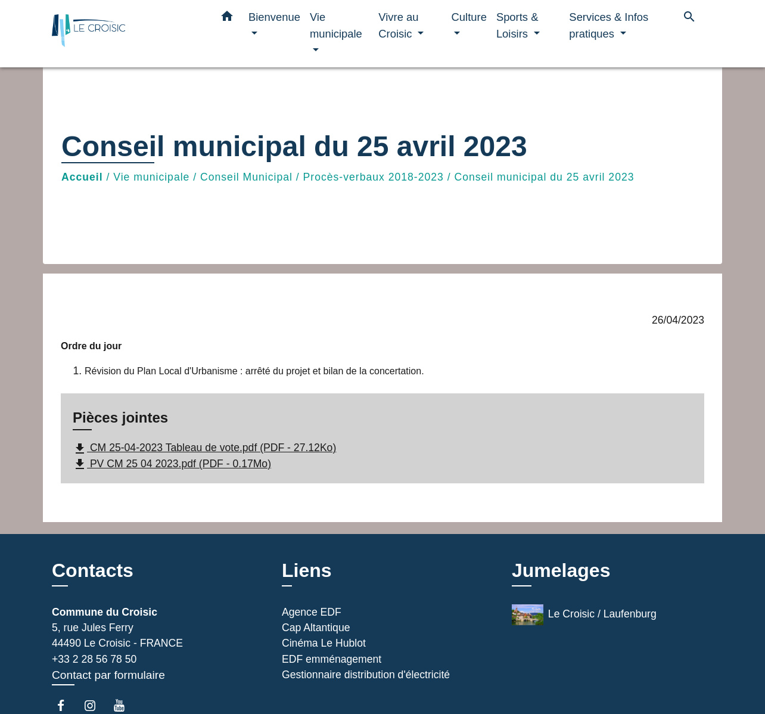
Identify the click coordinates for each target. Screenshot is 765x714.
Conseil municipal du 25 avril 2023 (545, 177)
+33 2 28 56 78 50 (94, 659)
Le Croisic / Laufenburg (584, 614)
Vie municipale (151, 177)
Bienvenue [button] (274, 17)
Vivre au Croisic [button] (398, 25)
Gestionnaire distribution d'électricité (366, 675)
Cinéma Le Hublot (324, 643)
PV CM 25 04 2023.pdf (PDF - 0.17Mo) (172, 464)
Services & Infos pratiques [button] (608, 25)
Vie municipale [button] (336, 25)
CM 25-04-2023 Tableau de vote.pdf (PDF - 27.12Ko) (204, 449)
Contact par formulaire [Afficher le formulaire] (108, 675)
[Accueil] (126, 33)
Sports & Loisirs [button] (517, 25)
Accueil (82, 177)
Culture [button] (469, 17)
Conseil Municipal (246, 177)
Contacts (92, 570)
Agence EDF (311, 612)
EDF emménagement (331, 659)
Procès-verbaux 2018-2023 (373, 177)
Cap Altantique (316, 628)
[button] (227, 18)
